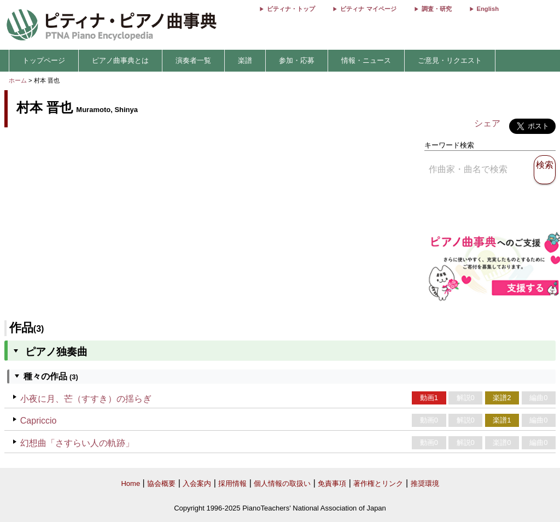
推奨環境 (425, 483)
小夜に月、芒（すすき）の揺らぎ (85, 398)
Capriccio (38, 420)
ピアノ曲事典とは (120, 60)
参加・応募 (296, 60)
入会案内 (197, 483)
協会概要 (161, 483)
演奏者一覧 (193, 60)
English (488, 8)
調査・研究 (437, 8)
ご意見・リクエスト (450, 60)
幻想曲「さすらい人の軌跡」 (77, 443)
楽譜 (245, 60)
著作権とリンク (378, 483)
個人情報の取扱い (282, 483)
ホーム (18, 80)
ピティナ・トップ (291, 8)
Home (130, 483)
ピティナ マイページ (368, 8)
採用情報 (232, 483)
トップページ (43, 60)
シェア (487, 123)
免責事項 (332, 483)
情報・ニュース (366, 60)
